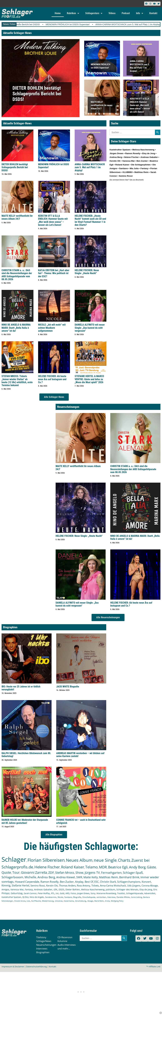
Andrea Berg (116, 157)
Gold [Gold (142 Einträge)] (62, 893)
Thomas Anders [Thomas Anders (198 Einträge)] (67, 885)
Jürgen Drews (116, 153)
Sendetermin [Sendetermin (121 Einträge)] (50, 897)
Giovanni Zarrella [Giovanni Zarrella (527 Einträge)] (34, 872)
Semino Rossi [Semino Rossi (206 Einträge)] (37, 885)
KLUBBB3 (128, 172)
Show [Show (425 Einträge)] (79, 872)
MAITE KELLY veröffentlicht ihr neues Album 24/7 (101, 105)
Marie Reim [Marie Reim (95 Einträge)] (99, 901)
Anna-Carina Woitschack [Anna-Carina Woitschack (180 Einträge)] (113, 885)
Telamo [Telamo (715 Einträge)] (91, 867)
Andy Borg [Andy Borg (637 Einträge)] (137, 867)
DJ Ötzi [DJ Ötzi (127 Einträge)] (25, 897)
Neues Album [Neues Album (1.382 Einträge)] (79, 860)
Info (139, 13)
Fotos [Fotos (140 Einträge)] (73, 893)
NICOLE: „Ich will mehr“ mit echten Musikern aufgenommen (52, 327)
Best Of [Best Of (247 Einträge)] (89, 881)
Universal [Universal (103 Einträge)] (58, 901)
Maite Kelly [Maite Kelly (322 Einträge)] (90, 877)
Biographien (42, 952)
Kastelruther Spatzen (120, 149)
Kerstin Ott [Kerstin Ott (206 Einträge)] (52, 885)
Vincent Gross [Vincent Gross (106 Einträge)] (19, 901)
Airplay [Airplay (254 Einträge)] (79, 881)
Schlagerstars (93, 13)
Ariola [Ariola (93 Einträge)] (107, 901)
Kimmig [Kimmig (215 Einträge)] (6, 885)
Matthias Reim (141, 172)
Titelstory (41, 937)
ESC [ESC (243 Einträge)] (96, 881)
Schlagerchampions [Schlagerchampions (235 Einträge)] (128, 881)
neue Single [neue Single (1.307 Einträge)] (105, 860)
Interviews (41, 948)
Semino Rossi (126, 176)
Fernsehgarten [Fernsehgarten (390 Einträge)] (111, 872)
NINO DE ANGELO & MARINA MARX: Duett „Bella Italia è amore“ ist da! (16, 327)
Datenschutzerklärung (36, 966)
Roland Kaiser (122, 164)
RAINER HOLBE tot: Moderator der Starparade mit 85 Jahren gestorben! (25, 821)
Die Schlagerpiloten (141, 164)
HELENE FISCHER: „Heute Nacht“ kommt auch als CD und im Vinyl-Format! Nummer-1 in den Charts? (90, 220)
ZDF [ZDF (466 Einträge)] (51, 872)
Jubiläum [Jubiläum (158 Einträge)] (110, 889)
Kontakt (153, 13)
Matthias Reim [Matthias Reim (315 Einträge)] (108, 877)
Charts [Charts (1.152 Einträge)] (124, 860)
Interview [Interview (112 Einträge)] (111, 897)
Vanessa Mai (128, 161)
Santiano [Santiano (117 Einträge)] (68, 897)
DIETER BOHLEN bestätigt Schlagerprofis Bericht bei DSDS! (36, 93)
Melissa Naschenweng (143, 149)
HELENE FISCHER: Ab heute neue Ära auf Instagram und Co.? (52, 379)
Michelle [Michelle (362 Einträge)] (30, 877)
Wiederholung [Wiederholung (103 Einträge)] (48, 901)
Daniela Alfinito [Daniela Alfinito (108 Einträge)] (123, 897)
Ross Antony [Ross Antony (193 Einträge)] (83, 885)
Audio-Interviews (66, 944)
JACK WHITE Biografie (67, 686)
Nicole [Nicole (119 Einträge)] (60, 897)
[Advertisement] (81, 991)
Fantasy (144, 168)
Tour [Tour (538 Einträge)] (16, 872)
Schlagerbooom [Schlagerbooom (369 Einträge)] (12, 877)
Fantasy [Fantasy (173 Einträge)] (29, 889)
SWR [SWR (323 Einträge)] (79, 877)
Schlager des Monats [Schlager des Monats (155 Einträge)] (127, 889)
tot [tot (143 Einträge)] (57, 893)
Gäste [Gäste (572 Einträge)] (151, 867)
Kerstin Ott (115, 161)
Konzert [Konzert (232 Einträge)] (146, 881)
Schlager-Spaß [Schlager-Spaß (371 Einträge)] (133, 873)
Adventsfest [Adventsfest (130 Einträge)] (149, 893)
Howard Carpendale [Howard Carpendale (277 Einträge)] (27, 881)
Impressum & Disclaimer (13, 966)
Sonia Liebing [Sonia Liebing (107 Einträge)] (136, 897)
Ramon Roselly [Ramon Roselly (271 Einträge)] (49, 881)
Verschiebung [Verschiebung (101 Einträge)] (80, 901)
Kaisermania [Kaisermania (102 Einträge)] (69, 901)
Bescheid (139, 180)
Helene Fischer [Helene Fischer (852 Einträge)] (47, 867)
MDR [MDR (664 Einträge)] (103, 867)
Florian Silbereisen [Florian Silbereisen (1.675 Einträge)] (46, 860)
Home (58, 13)
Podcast (126, 13)
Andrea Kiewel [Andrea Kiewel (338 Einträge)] (65, 877)
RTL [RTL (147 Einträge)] (53, 893)
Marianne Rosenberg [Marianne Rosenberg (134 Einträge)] (106, 893)
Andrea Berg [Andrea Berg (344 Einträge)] (46, 877)
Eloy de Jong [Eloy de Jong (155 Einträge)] (146, 889)
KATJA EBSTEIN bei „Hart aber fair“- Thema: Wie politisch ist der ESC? (53, 273)
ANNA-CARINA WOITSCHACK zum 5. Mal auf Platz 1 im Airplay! (90, 167)
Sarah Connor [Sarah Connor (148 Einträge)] (30, 893)
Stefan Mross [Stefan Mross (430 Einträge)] (64, 872)
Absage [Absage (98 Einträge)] (90, 901)
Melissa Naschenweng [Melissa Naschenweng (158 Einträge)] (93, 889)
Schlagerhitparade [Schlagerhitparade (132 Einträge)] (134, 893)
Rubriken (73, 13)
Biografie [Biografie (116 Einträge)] (77, 897)
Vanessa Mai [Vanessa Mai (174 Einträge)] (17, 889)
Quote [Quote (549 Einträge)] (6, 872)
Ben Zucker (142, 161)
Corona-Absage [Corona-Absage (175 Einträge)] (150, 885)
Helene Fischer (131, 157)
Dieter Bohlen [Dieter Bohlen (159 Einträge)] (72, 889)
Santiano (123, 168)
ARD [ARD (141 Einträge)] (67, 893)
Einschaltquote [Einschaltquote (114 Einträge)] (88, 897)
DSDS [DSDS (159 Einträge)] (61, 889)
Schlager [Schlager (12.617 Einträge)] (14, 859)
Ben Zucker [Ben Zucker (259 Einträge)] (67, 881)
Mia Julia (134, 168)
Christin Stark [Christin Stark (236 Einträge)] (108, 881)
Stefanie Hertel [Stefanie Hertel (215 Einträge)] (20, 885)
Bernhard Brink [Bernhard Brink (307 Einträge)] (129, 877)
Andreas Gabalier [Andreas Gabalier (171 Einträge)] (43, 889)
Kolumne (62, 941)
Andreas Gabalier (149, 157)
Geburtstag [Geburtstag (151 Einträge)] (16, 893)
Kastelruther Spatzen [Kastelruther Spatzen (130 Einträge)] (11, 897)
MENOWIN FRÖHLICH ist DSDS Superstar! (86, 24)
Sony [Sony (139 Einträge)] (93, 893)
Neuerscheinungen (46, 944)
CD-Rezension (64, 937)
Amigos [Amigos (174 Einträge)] (5, 889)
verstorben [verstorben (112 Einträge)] (101, 897)
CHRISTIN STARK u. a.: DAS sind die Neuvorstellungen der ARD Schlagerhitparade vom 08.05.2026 (17, 275)
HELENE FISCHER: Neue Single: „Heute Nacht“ (87, 272)
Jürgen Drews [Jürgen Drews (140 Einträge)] (83, 893)
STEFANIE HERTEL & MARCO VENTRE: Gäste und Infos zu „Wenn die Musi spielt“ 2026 (89, 379)
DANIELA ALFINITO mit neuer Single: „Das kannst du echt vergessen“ (90, 327)
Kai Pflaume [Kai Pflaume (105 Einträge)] (36, 901)
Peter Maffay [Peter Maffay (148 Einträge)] (44, 893)
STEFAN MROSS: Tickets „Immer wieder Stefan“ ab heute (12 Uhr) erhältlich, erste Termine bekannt (17, 381)
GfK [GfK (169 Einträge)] (55, 889)
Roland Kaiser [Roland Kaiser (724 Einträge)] (72, 867)
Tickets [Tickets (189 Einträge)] (95, 885)
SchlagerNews (43, 941)
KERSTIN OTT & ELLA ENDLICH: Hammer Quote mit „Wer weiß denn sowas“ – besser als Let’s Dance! (140, 105)
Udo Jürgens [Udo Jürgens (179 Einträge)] (133, 885)
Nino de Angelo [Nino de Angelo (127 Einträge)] (37, 897)
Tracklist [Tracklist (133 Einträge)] (121, 893)
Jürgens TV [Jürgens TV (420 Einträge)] (92, 872)
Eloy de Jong (148, 153)
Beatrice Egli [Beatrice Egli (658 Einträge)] (118, 867)
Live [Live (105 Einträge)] (28, 901)
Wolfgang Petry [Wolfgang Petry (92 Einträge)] (117, 901)
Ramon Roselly (132, 153)
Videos (112, 13)
